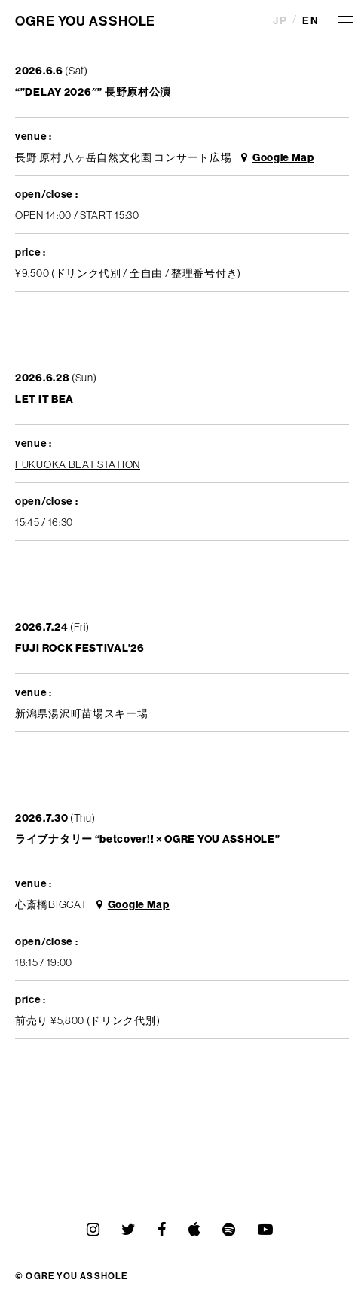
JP (280, 20)
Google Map (277, 157)
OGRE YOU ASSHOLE (85, 20)
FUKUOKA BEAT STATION (77, 464)
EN (310, 20)
